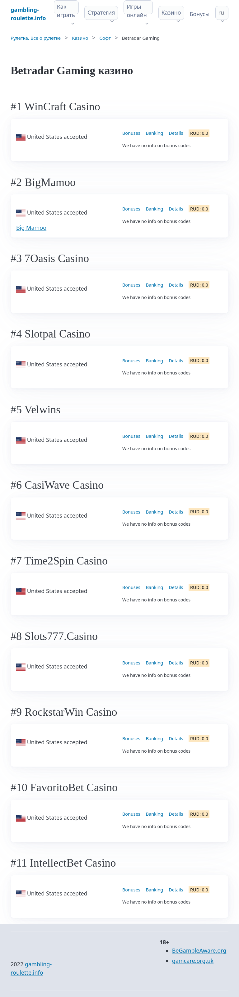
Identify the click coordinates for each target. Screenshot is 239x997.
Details (176, 133)
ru (221, 12)
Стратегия (101, 12)
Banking (154, 133)
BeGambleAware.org (199, 950)
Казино (171, 12)
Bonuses (131, 133)
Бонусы (200, 14)
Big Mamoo (31, 227)
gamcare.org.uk (193, 960)
